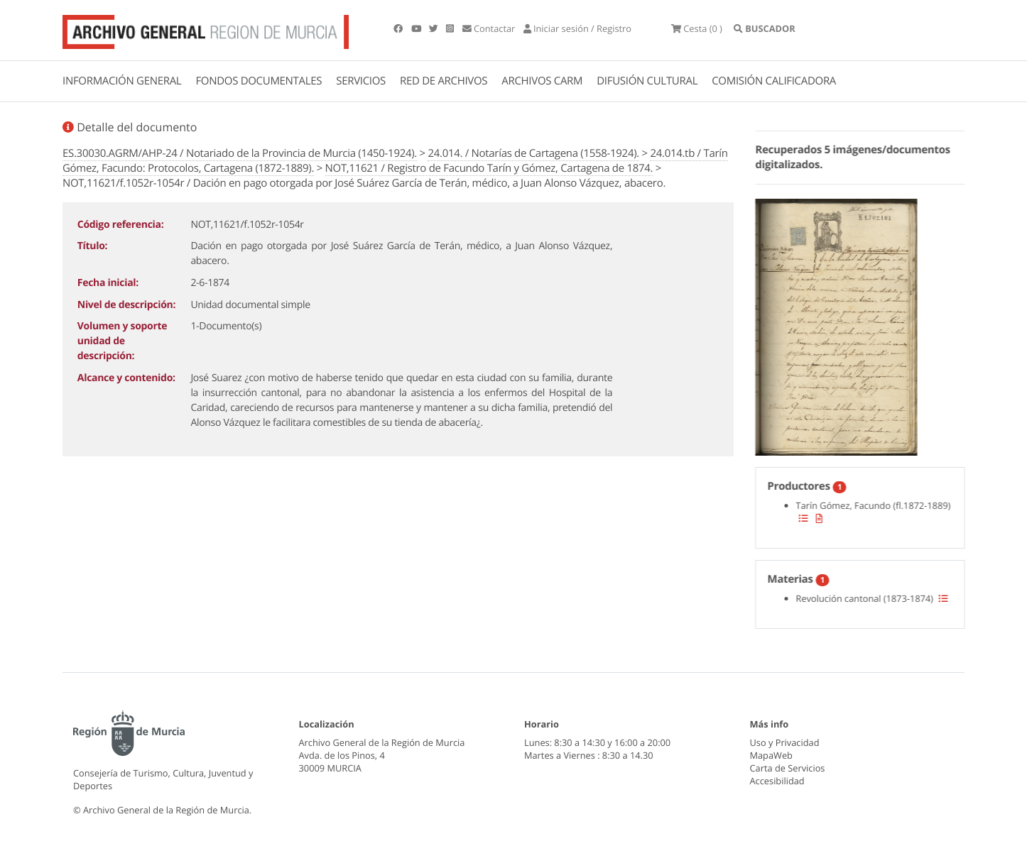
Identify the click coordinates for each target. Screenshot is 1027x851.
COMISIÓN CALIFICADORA (774, 81)
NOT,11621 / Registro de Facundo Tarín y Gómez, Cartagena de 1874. (489, 168)
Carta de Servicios (787, 768)
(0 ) (696, 28)
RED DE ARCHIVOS (443, 81)
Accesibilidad (777, 780)
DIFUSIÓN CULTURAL (647, 81)
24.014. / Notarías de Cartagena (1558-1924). (533, 153)
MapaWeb (771, 755)
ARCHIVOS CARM (541, 81)
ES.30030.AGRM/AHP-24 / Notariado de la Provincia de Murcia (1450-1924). (240, 153)
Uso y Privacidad (785, 742)
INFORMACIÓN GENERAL (122, 81)
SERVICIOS (361, 81)
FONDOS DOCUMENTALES (258, 81)
